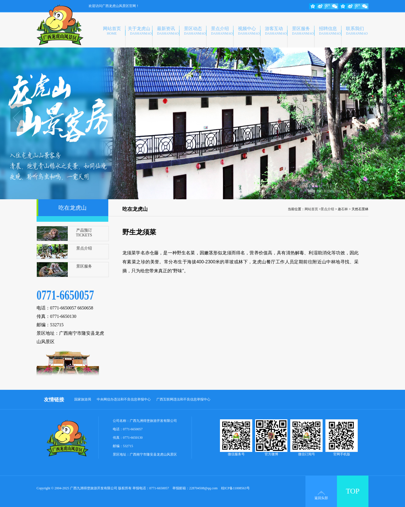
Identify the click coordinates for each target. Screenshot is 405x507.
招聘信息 (330, 30)
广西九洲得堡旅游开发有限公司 (153, 421)
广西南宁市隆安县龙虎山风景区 (153, 454)
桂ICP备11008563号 (235, 488)
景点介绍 (222, 30)
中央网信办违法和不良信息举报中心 (124, 399)
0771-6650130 (133, 438)
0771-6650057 (133, 429)
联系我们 (357, 30)
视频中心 (249, 30)
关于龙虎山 (140, 30)
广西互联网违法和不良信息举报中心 (183, 399)
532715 (128, 446)
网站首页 (112, 30)
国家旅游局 (82, 399)
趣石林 (343, 209)
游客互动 (276, 30)
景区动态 (195, 30)
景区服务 (303, 30)
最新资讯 (168, 30)
